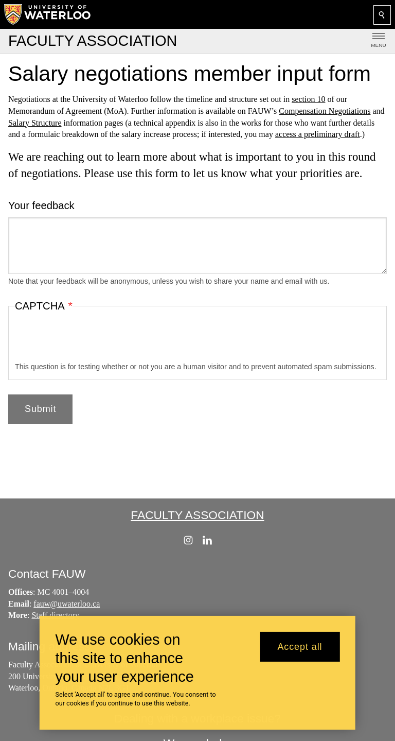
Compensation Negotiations (324, 111)
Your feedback (41, 205)
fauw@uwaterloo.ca (66, 603)
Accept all (299, 647)
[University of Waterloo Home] (48, 14)
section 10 (308, 99)
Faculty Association (197, 515)
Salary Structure (35, 122)
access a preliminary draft (317, 134)
